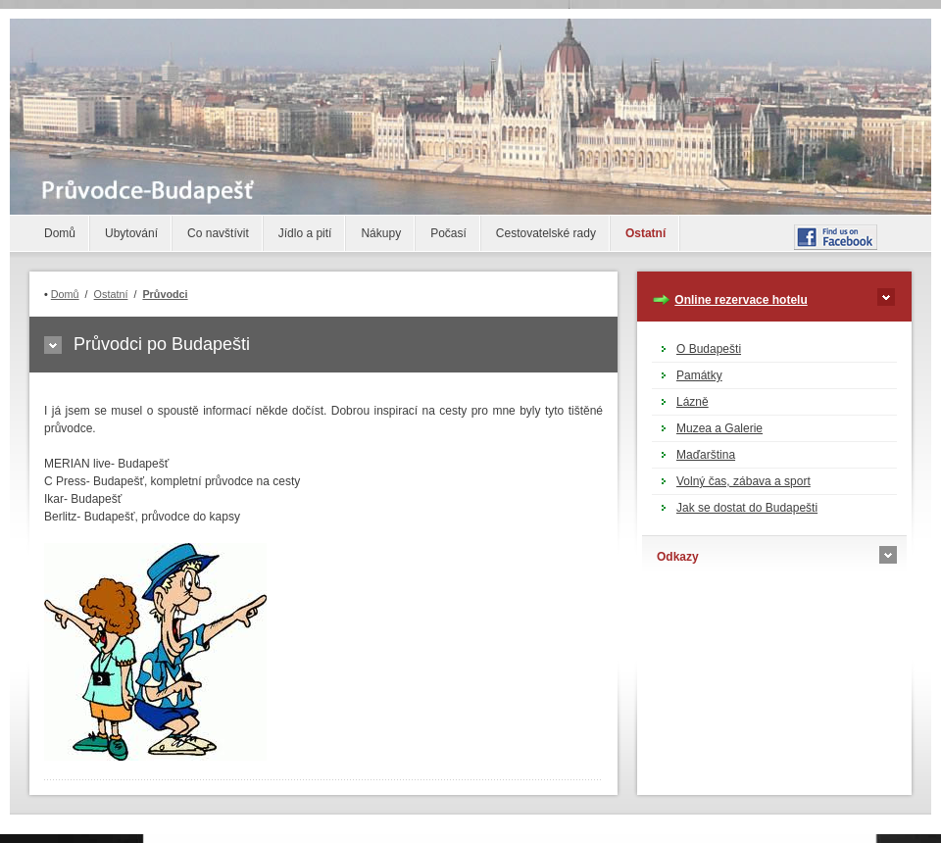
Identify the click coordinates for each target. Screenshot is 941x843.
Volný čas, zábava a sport (743, 481)
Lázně (692, 402)
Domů (59, 233)
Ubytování (131, 233)
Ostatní (645, 233)
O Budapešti (708, 349)
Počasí (448, 233)
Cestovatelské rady (546, 233)
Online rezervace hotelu (740, 300)
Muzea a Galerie (719, 428)
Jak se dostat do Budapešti (746, 508)
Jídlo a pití (305, 233)
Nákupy (381, 233)
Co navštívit (218, 233)
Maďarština (705, 455)
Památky (699, 375)
